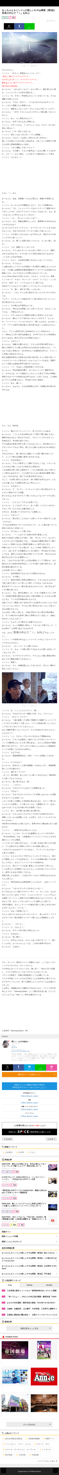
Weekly (29, 1285)
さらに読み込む (37, 1424)
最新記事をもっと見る (36, 1328)
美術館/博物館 (33, 1439)
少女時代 (7, 1152)
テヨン (31, 1152)
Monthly (49, 1285)
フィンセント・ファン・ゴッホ (16, 1444)
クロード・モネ (41, 1444)
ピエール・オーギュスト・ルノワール (19, 1449)
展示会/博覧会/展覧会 (12, 1439)
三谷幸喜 (21, 1455)
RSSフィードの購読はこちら (36, 1074)
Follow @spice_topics (29, 1096)
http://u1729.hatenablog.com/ (21, 1051)
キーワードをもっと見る (47, 1461)
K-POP (20, 1152)
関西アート (49, 1439)
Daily (10, 1285)
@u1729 (14, 1047)
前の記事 (7, 1139)
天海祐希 (34, 1455)
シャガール (45, 1449)
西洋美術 (7, 1455)
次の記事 (51, 1139)
